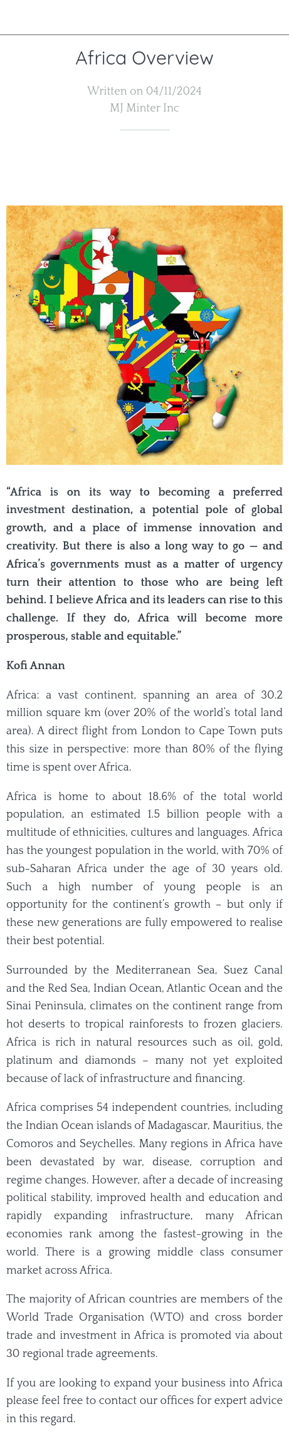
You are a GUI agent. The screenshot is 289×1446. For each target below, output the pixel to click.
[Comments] (268, 168)
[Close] (17, 17)
